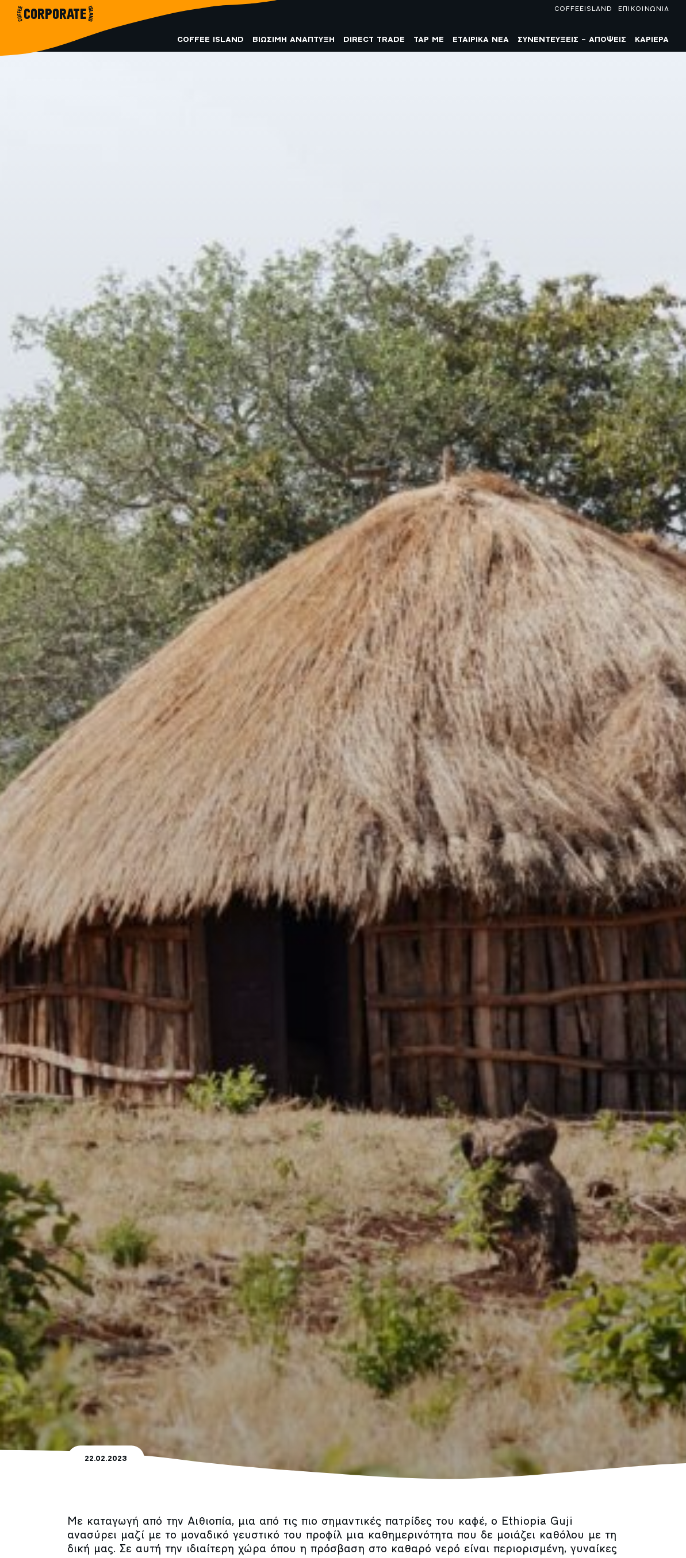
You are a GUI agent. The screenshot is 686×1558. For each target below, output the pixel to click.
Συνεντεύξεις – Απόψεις (572, 40)
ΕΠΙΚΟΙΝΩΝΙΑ (643, 9)
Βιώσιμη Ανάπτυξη (293, 40)
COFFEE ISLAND (210, 40)
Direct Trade (374, 40)
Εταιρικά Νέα (481, 40)
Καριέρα (652, 40)
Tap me (428, 40)
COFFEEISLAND (583, 9)
